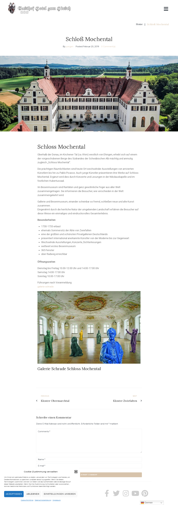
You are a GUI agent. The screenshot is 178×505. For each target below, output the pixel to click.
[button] (76, 471)
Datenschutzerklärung (43, 500)
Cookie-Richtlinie (27, 500)
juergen (69, 46)
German (147, 502)
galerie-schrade (46, 286)
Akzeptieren (14, 494)
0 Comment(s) (108, 46)
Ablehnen (33, 494)
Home (139, 24)
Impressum (57, 500)
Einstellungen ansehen (60, 494)
